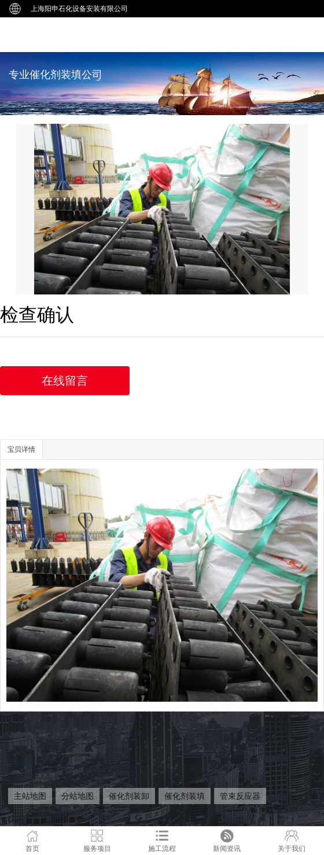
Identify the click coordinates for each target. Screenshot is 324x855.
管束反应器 (240, 796)
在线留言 (65, 380)
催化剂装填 (184, 796)
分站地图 (77, 796)
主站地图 (30, 796)
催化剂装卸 (129, 796)
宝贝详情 (21, 449)
